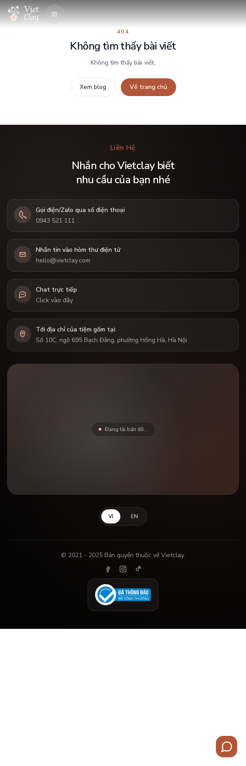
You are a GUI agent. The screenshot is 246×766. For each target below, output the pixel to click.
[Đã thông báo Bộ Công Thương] (123, 594)
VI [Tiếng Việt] (110, 516)
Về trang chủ (148, 87)
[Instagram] (123, 569)
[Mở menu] (54, 14)
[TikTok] (138, 569)
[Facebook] (108, 569)
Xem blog (93, 87)
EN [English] (134, 516)
